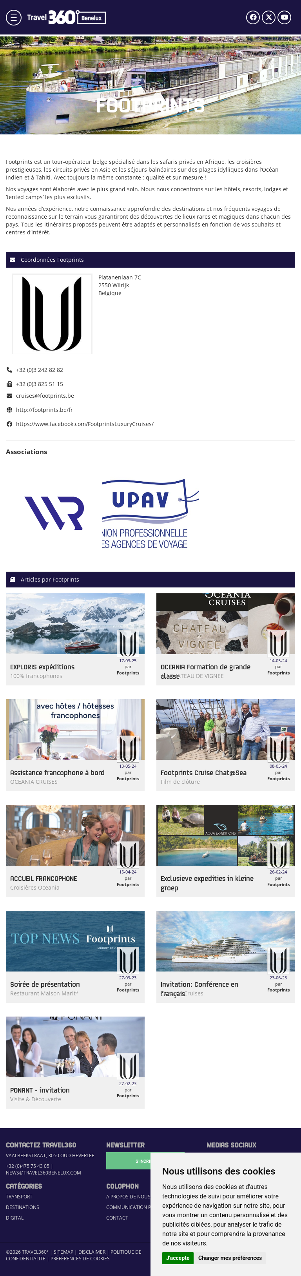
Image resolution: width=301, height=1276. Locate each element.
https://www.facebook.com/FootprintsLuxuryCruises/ (85, 424)
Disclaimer (91, 1252)
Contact (117, 1217)
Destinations (22, 1207)
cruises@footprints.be (45, 395)
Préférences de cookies (80, 1258)
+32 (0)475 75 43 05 (27, 1166)
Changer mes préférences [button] (230, 1258)
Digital (15, 1217)
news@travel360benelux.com (43, 1172)
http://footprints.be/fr (44, 409)
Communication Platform (139, 1207)
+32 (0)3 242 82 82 (39, 369)
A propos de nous (128, 1196)
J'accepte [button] (178, 1258)
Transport (19, 1196)
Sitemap (63, 1252)
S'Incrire (145, 1161)
